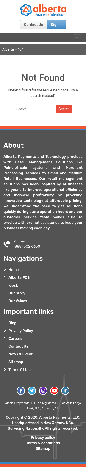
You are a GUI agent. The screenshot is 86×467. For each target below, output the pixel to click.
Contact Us (33, 24)
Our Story (16, 293)
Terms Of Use (20, 370)
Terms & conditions (43, 443)
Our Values (17, 301)
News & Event (20, 354)
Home (13, 270)
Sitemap (15, 362)
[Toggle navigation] (77, 37)
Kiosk (13, 285)
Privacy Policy (20, 331)
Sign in (56, 24)
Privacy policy (43, 437)
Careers (15, 338)
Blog (12, 323)
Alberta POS (19, 277)
